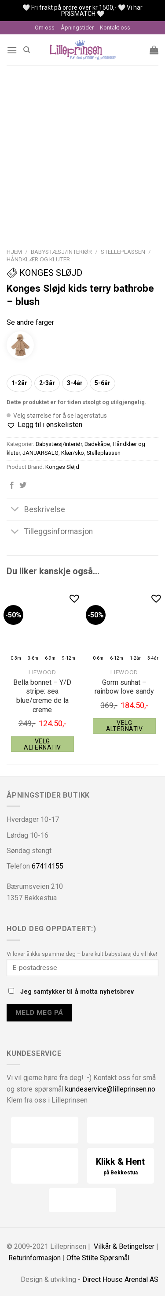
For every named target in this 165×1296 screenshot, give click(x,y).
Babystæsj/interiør (61, 251)
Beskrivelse (36, 510)
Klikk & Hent (121, 1166)
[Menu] (12, 50)
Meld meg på (39, 1013)
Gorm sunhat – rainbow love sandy (124, 687)
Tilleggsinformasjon (50, 532)
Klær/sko (72, 452)
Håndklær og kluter (38, 259)
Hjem (14, 251)
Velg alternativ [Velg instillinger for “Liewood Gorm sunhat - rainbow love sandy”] (124, 725)
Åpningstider (77, 27)
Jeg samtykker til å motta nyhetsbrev (71, 991)
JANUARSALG (40, 452)
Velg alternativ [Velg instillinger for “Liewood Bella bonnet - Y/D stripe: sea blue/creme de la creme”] (42, 744)
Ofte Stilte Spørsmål (97, 1258)
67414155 (47, 866)
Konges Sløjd (44, 272)
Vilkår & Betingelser (124, 1246)
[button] (44, 425)
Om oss (45, 27)
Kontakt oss (115, 27)
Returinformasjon (34, 1258)
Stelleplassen (123, 251)
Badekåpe (97, 444)
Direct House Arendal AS (120, 1279)
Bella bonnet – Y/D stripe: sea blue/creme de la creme (42, 696)
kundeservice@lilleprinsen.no (110, 1089)
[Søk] (26, 49)
